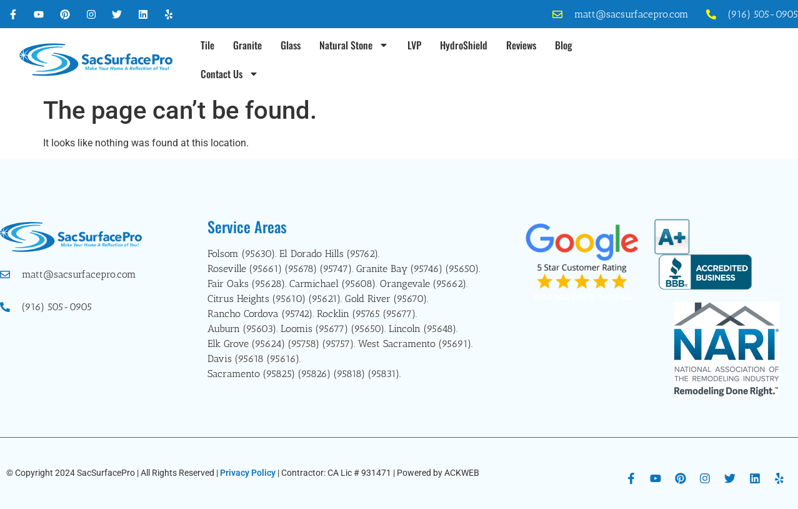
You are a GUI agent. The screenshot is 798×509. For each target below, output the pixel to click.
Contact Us (230, 74)
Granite (247, 45)
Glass (291, 45)
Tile (207, 45)
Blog (563, 45)
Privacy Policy (248, 473)
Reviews (521, 45)
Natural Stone (354, 45)
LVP (414, 45)
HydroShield (463, 45)
